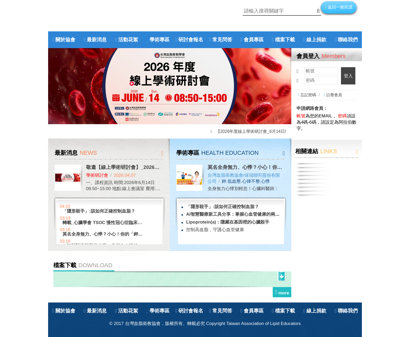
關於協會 (65, 39)
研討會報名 (190, 39)
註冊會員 (334, 95)
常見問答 (222, 39)
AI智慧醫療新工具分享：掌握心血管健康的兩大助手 (237, 214)
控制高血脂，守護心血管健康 (215, 229)
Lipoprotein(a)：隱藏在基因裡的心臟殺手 (227, 222)
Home (83, 20)
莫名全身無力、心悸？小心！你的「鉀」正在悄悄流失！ (270, 167)
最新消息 (97, 39)
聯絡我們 (348, 39)
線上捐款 (316, 39)
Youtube (72, 20)
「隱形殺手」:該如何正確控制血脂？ (222, 206)
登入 (348, 75)
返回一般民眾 (340, 7)
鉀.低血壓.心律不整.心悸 (246, 181)
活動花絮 (128, 39)
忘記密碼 (308, 95)
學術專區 (159, 39)
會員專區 (254, 39)
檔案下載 (285, 39)
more (283, 292)
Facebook (61, 20)
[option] (169, 86)
